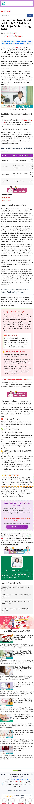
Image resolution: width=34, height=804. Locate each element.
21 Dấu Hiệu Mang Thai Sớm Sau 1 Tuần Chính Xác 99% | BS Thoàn (23, 653)
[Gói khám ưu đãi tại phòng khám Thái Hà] (17, 622)
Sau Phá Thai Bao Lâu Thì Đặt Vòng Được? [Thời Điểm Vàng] (22, 748)
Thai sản (8, 11)
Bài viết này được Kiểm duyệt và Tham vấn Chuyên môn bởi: (16, 42)
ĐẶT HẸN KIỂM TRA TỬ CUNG (17, 527)
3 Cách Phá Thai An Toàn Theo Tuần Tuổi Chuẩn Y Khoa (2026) (22, 669)
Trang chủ (3, 11)
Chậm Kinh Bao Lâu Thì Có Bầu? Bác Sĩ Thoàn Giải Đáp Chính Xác (23, 685)
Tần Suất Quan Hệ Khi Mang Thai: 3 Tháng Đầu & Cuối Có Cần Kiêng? (23, 716)
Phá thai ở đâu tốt (6, 200)
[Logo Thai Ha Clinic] (3, 3)
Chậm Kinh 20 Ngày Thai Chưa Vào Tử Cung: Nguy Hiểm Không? (22, 701)
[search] (14, 15)
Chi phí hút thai (6, 197)
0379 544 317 (18, 782)
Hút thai (18, 47)
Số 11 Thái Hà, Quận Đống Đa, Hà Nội (20, 779)
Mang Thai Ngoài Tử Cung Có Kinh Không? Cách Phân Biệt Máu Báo (23, 732)
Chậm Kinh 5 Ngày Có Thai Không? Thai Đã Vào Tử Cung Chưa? (23, 637)
